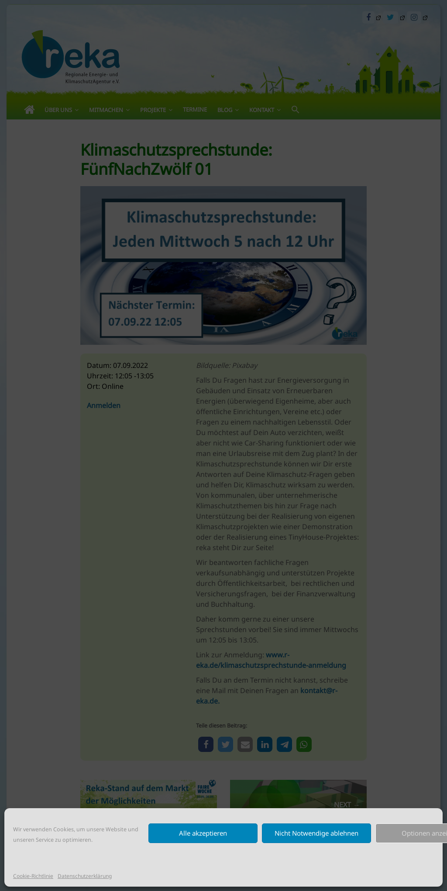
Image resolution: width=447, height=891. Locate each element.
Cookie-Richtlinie (33, 876)
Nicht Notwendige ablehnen (316, 833)
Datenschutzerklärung (85, 876)
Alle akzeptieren (203, 833)
